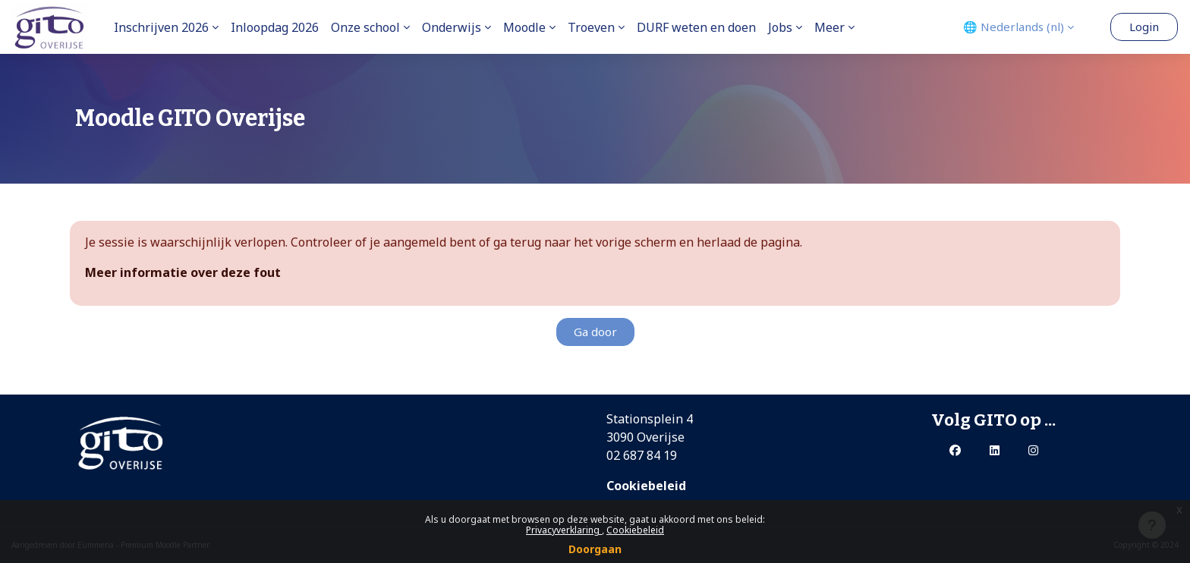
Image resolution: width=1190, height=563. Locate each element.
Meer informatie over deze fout (183, 272)
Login (1144, 26)
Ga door (595, 331)
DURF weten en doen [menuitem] (696, 27)
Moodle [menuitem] (524, 27)
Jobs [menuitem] (780, 27)
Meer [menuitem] (829, 27)
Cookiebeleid (635, 530)
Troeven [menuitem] (591, 27)
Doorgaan (595, 549)
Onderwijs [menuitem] (451, 27)
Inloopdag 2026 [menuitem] (275, 27)
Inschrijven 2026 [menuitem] (161, 27)
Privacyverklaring (564, 530)
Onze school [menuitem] (365, 27)
